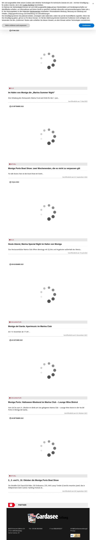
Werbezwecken (35, 11)
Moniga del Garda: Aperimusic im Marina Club (30, 326)
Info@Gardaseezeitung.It (78, 529)
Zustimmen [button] (86, 25)
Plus (12, 88)
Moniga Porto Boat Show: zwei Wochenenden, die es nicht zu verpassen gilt (44, 168)
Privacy (72, 531)
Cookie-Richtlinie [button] (28, 5)
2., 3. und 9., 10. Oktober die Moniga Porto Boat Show (33, 480)
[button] (93, 3)
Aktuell (13, 164)
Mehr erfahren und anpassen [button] (15, 25)
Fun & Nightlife (16, 322)
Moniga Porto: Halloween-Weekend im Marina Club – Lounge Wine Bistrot (43, 402)
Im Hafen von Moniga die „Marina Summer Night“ (31, 92)
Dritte (49, 7)
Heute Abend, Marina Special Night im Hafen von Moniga (35, 244)
